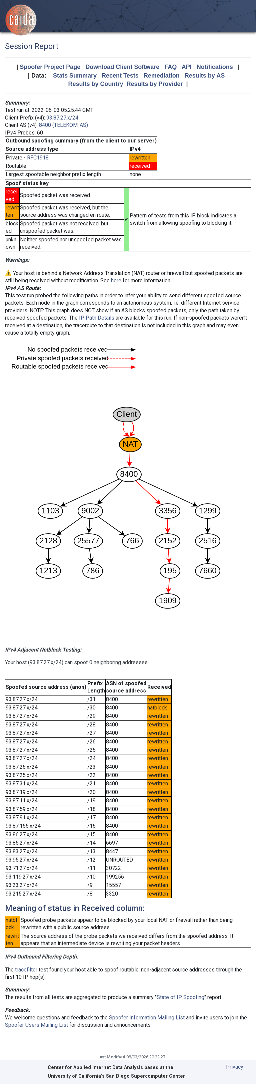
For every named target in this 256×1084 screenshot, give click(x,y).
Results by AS (205, 75)
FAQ (170, 67)
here (116, 280)
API (187, 67)
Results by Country (95, 84)
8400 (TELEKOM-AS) (63, 125)
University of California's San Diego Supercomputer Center (116, 1076)
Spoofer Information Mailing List (147, 1017)
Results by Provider (154, 84)
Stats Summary (75, 75)
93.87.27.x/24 (62, 118)
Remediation (162, 75)
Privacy (234, 1067)
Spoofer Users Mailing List (36, 1025)
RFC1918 (38, 157)
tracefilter (26, 969)
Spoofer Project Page (50, 67)
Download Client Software (122, 67)
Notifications (215, 67)
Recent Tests (120, 75)
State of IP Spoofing (180, 997)
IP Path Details (96, 318)
